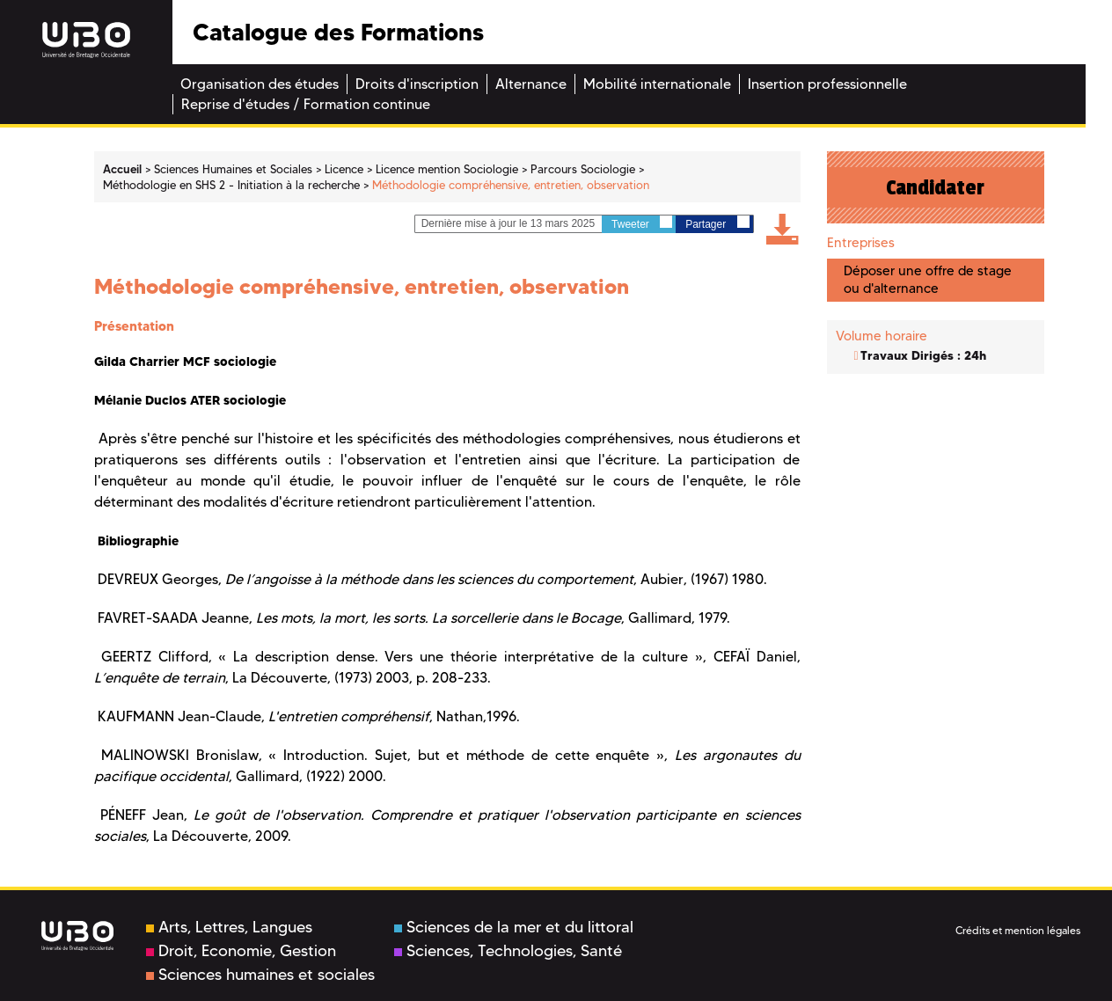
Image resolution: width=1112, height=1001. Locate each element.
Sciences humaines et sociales (260, 974)
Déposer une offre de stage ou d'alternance (928, 279)
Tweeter (641, 223)
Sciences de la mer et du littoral (513, 927)
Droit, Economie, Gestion (241, 951)
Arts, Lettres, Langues (229, 927)
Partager (717, 223)
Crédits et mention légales (1017, 930)
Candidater (935, 187)
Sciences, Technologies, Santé (508, 951)
